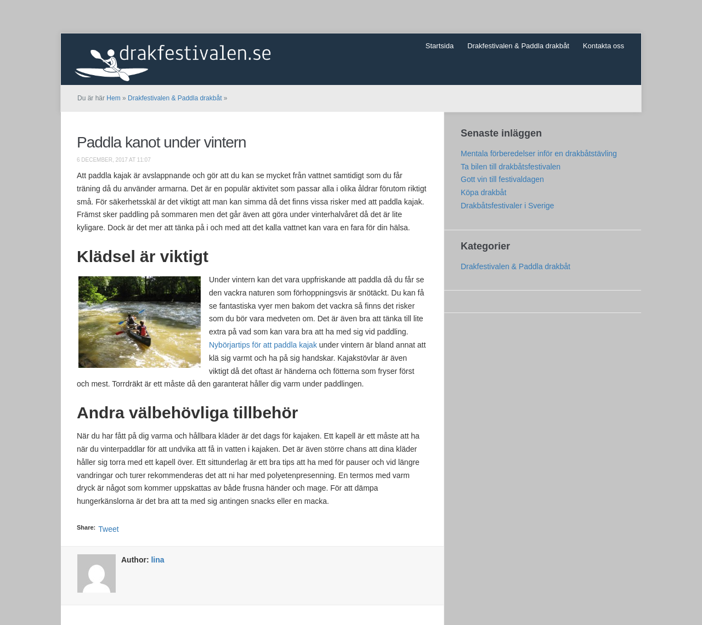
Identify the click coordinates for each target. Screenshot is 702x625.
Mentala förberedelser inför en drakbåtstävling (539, 153)
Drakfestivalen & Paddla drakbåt (518, 46)
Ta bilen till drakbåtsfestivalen (511, 166)
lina (157, 559)
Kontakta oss (603, 46)
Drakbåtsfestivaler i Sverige (507, 205)
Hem (113, 98)
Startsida (440, 46)
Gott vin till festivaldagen (502, 179)
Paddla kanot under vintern (161, 142)
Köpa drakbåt (483, 192)
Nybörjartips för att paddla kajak (263, 344)
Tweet (108, 529)
